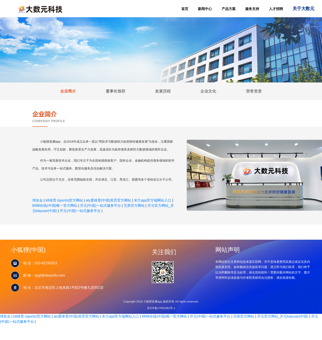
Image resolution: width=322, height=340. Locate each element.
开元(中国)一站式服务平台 (100, 205)
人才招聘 (276, 9)
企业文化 (208, 91)
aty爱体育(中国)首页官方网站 (108, 200)
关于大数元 (303, 8)
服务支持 (252, 9)
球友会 (37, 200)
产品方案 (229, 9)
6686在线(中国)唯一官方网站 (54, 205)
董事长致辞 (115, 91)
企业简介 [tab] (68, 91)
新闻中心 (205, 9)
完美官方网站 (134, 205)
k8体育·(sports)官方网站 (64, 200)
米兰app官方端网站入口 (152, 200)
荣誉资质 (254, 91)
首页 (184, 9)
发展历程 (163, 91)
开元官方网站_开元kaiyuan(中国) (282, 316)
